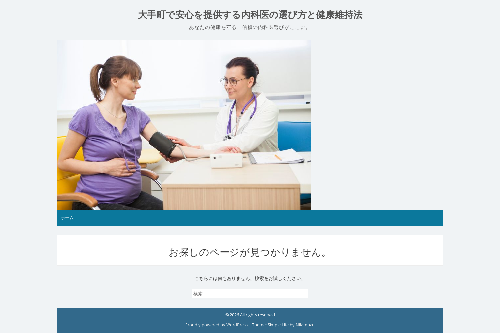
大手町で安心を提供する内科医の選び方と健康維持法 (250, 15)
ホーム (67, 218)
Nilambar (305, 325)
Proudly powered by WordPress (217, 325)
